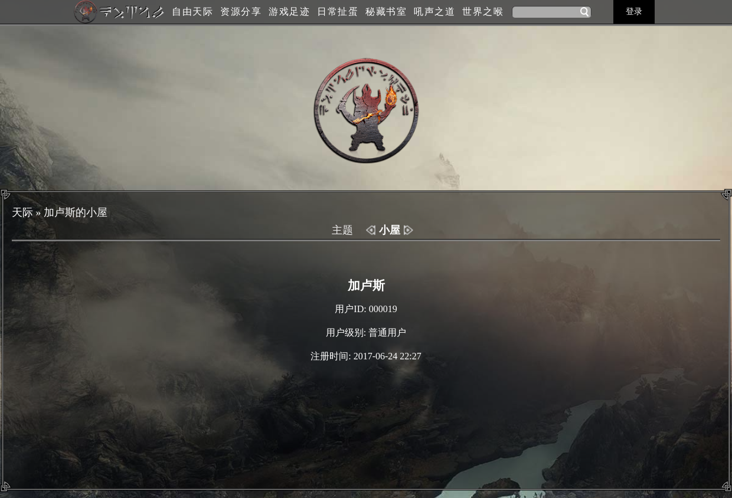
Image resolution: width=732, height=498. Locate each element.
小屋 (389, 230)
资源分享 (241, 11)
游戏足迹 (289, 11)
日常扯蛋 (337, 11)
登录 (634, 11)
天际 (22, 212)
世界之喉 (483, 11)
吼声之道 (434, 11)
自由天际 (192, 11)
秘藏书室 (386, 11)
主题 (342, 230)
